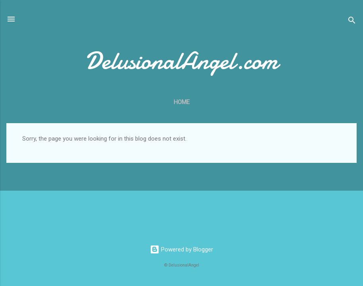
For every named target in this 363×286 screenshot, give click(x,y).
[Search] (352, 22)
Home (182, 102)
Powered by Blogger (181, 249)
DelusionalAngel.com (181, 61)
